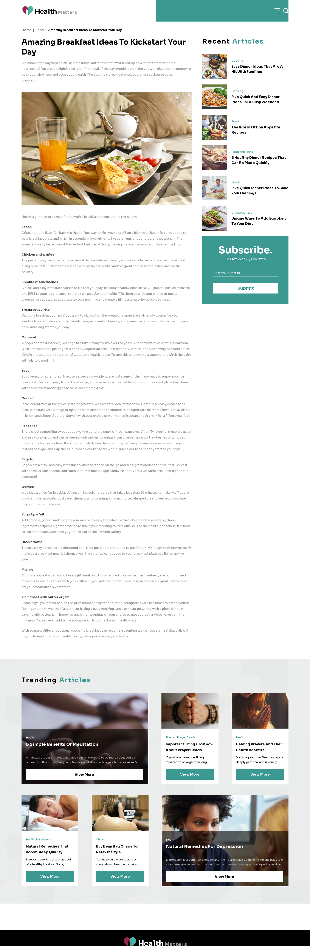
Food (40, 30)
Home (26, 30)
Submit (245, 288)
